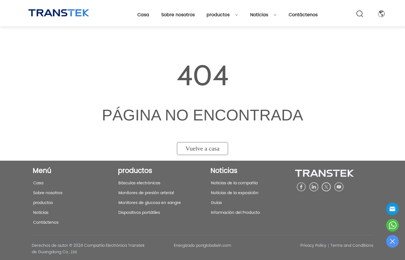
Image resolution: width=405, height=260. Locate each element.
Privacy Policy (313, 245)
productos (222, 15)
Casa (143, 15)
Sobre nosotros (178, 15)
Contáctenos (303, 15)
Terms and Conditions (351, 245)
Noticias (263, 15)
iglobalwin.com (216, 245)
